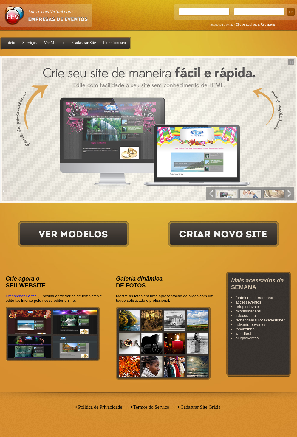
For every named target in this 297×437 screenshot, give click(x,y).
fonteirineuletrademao (254, 298)
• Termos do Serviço (150, 407)
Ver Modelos (54, 43)
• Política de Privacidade (98, 407)
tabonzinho (245, 329)
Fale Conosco (114, 43)
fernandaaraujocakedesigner (260, 320)
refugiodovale (247, 306)
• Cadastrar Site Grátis (199, 407)
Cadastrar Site (84, 43)
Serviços (29, 43)
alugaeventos (247, 338)
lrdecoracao (246, 315)
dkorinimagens (248, 311)
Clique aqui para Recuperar (256, 24)
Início (10, 43)
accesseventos (248, 302)
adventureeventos (251, 324)
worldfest (243, 333)
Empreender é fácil (22, 296)
